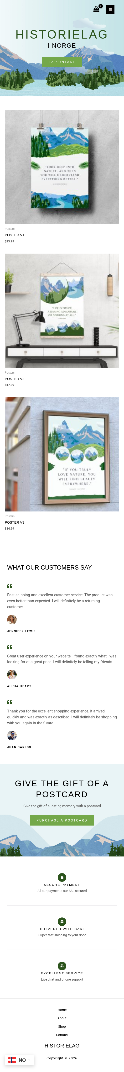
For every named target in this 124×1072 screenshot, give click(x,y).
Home (62, 1010)
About (62, 1018)
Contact (62, 1035)
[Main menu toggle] (110, 9)
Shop (62, 1026)
